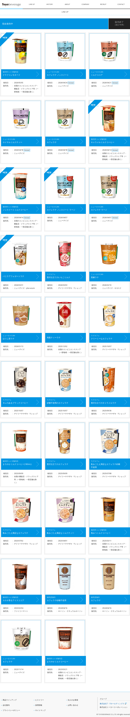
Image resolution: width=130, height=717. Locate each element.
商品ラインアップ (10, 700)
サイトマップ (40, 710)
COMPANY (85, 4)
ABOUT (67, 4)
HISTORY (49, 4)
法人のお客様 (73, 700)
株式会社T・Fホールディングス (112, 703)
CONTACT (121, 4)
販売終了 (119, 23)
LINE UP (32, 4)
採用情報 (38, 705)
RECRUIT (103, 4)
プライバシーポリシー (11, 710)
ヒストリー (39, 700)
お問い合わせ (73, 705)
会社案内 (6, 705)
